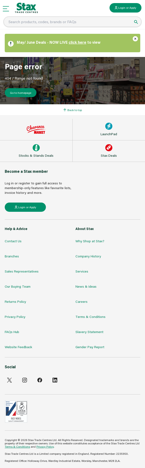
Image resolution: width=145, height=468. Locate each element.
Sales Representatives (22, 271)
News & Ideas (86, 286)
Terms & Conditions (90, 316)
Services (81, 271)
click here (77, 42)
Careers (81, 301)
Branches (12, 256)
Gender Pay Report (89, 347)
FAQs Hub (12, 331)
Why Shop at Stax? (89, 241)
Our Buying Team (18, 286)
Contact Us (13, 241)
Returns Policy (15, 301)
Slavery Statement (89, 331)
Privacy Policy (15, 316)
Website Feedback (18, 347)
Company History (88, 256)
